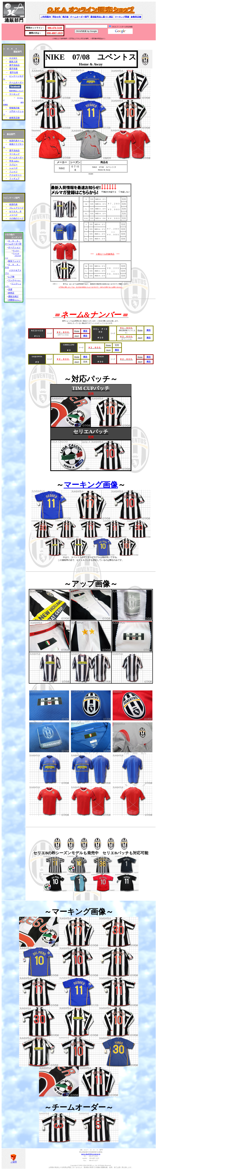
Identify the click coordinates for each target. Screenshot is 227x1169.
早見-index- (14, 161)
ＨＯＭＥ (13, 58)
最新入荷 (13, 61)
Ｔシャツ (13, 171)
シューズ (13, 168)
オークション (14, 247)
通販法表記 (13, 296)
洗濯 (10, 289)
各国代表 (13, 204)
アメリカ (16, 253)
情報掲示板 (14, 108)
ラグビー (13, 164)
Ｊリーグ (13, 215)
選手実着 (13, 68)
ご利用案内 (46, 17)
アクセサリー (15, 175)
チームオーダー (16, 82)
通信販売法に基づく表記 (101, 17)
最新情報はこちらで (16, 91)
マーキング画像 (91, 484)
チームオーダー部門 (79, 17)
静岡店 (11, 293)
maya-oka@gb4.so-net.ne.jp (90, 1154)
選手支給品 (14, 65)
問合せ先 (56, 17)
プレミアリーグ (16, 208)
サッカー (16, 250)
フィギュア (14, 178)
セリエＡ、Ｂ (15, 211)
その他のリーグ (16, 218)
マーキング (14, 94)
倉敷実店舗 (136, 17)
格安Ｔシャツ (14, 261)
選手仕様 (14, 72)
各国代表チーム (16, 140)
